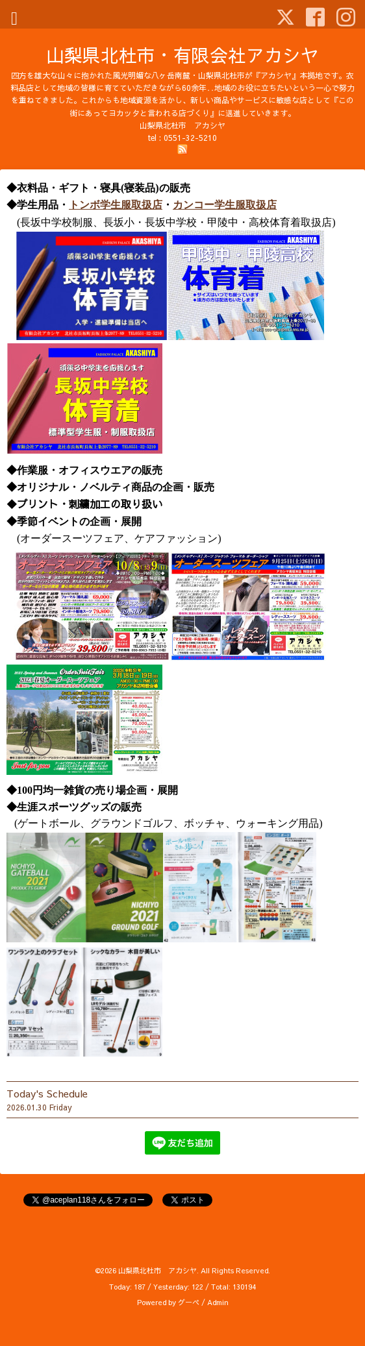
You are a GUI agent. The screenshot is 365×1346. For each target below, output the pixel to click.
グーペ (188, 1302)
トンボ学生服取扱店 (115, 204)
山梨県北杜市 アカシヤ (157, 1270)
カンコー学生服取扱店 (225, 204)
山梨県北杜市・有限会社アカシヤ (182, 54)
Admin (218, 1302)
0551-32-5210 (190, 137)
